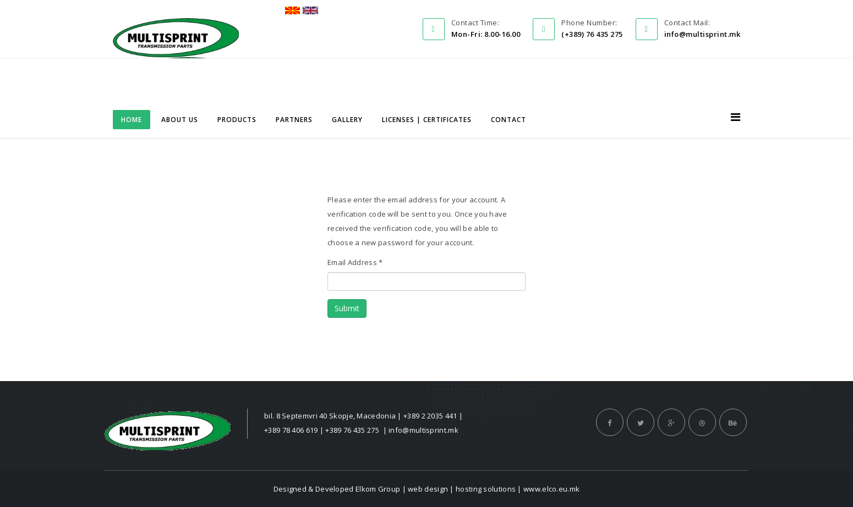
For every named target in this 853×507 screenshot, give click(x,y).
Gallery (347, 119)
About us (179, 119)
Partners (294, 119)
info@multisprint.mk (423, 430)
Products (236, 119)
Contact (508, 119)
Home (131, 119)
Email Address (355, 262)
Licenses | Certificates (427, 119)
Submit (347, 308)
